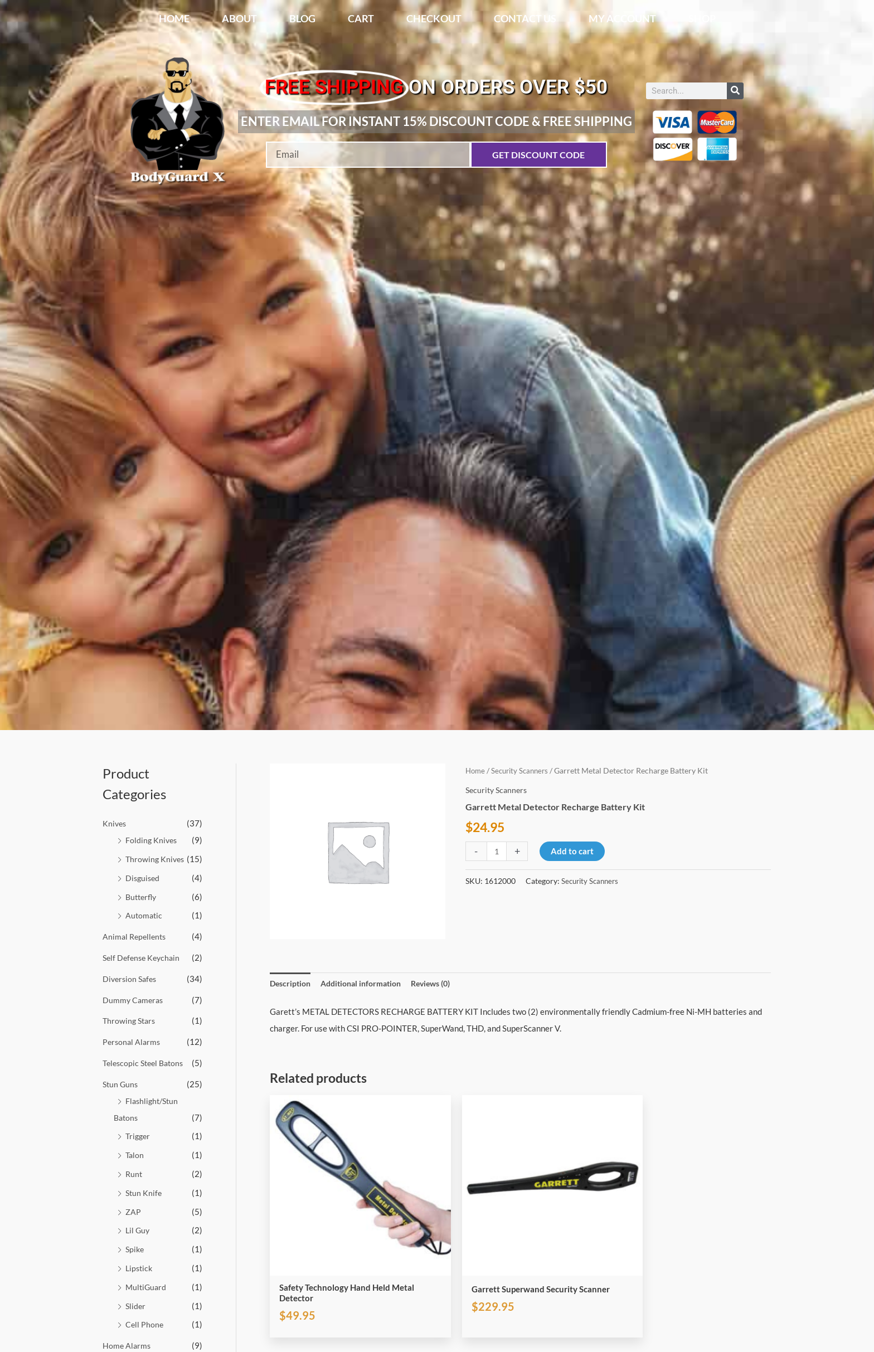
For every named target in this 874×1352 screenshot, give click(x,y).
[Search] (735, 90)
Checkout (434, 18)
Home (174, 18)
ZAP (133, 1211)
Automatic (144, 915)
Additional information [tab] (368, 984)
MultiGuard (146, 1286)
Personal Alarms (133, 1042)
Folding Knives (151, 840)
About (239, 18)
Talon (135, 1155)
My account (622, 18)
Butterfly (142, 896)
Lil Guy (138, 1230)
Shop (702, 18)
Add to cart (573, 851)
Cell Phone (144, 1324)
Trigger (138, 1136)
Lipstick (139, 1267)
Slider (136, 1305)
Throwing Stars (130, 1020)
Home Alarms (127, 1345)
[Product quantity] (497, 851)
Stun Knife (144, 1192)
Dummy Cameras (134, 999)
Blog (302, 18)
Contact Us (525, 18)
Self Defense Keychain (143, 957)
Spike (135, 1248)
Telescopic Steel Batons (146, 1062)
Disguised (143, 878)
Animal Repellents (136, 936)
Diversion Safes (131, 978)
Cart (361, 18)
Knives (115, 823)
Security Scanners (523, 770)
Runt (134, 1173)
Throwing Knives (156, 859)
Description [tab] (292, 984)
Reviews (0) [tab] (444, 984)
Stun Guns (121, 1083)
